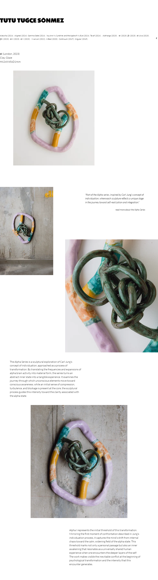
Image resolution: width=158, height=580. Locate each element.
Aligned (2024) (21, 35)
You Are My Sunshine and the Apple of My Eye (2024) (67, 35)
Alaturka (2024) (6, 35)
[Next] (156, 38)
